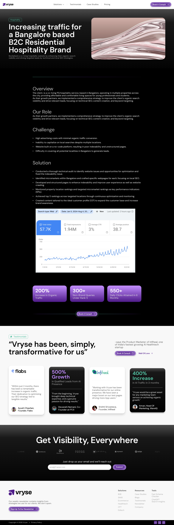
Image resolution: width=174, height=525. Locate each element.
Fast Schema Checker (158, 495)
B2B (119, 494)
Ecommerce (123, 500)
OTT (120, 507)
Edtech (121, 510)
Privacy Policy (36, 522)
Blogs (137, 497)
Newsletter (139, 503)
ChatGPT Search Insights (158, 500)
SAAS (120, 497)
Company (139, 507)
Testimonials (140, 500)
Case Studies (140, 494)
